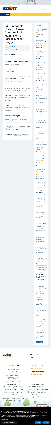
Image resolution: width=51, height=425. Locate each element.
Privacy (32, 357)
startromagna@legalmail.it (37, 368)
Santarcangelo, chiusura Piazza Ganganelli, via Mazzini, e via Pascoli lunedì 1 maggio (16, 119)
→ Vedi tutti (39, 342)
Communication (17, 381)
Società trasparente (28, 3)
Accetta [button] (46, 422)
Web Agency (9, 381)
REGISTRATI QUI (43, 397)
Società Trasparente (33, 354)
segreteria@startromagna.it (37, 367)
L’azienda (32, 352)
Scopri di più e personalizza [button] (9, 422)
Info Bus (5, 18)
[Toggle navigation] (45, 9)
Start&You (32, 360)
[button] (49, 409)
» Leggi (44, 43)
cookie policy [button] (5, 413)
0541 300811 (34, 365)
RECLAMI (21, 1)
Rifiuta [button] (38, 422)
